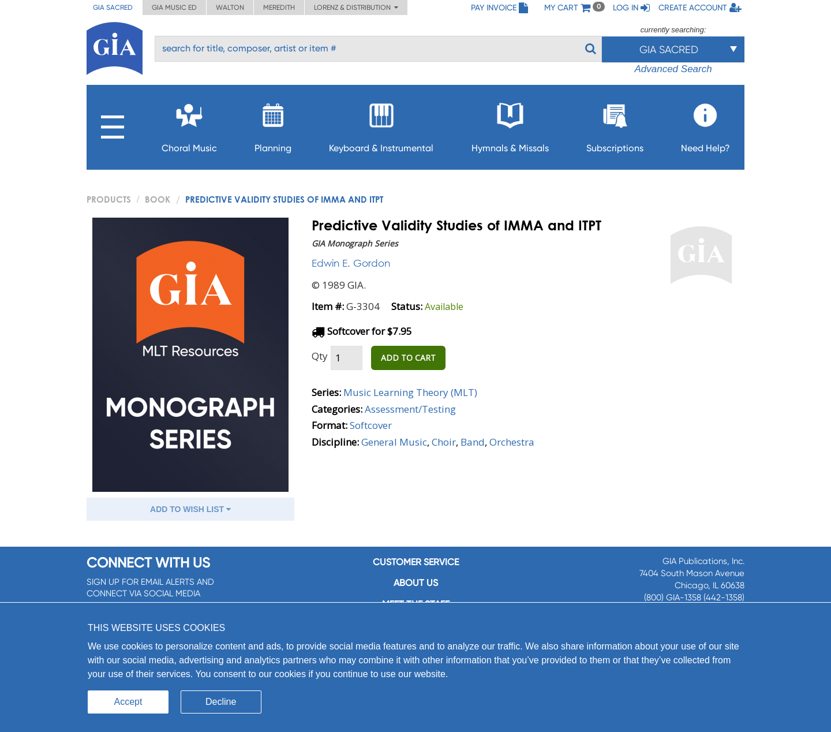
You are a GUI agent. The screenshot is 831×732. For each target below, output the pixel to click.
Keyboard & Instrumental (381, 124)
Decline (220, 702)
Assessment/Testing (410, 409)
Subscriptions (614, 124)
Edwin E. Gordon (351, 263)
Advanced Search (673, 69)
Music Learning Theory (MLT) (410, 392)
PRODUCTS (109, 199)
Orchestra (511, 442)
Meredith (279, 7)
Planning (272, 124)
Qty (320, 356)
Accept (128, 702)
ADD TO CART (408, 357)
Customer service (416, 562)
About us (416, 582)
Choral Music (189, 124)
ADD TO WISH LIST (190, 509)
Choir (444, 442)
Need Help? (705, 124)
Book (157, 199)
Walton (230, 7)
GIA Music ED (174, 7)
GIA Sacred (113, 7)
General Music (394, 442)
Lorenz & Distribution (356, 7)
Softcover (371, 425)
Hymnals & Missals (510, 124)
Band (473, 442)
